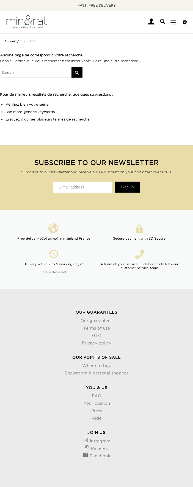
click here (147, 264)
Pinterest (99, 448)
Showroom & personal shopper (96, 373)
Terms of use (96, 328)
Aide (96, 418)
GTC (96, 335)
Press (96, 410)
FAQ (96, 395)
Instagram (99, 441)
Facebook (99, 455)
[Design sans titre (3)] (26, 22)
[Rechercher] (160, 22)
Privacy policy (96, 343)
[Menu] (173, 22)
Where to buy (96, 365)
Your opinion (96, 403)
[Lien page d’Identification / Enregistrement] (149, 22)
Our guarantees (96, 320)
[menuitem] (149, 22)
